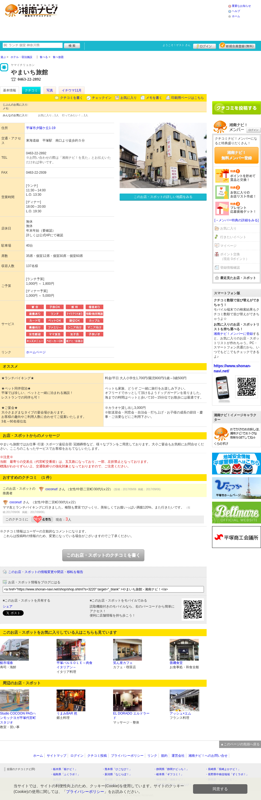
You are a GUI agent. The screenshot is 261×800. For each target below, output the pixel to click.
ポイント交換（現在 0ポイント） (234, 256)
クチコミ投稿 (97, 756)
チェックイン (101, 98)
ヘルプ (236, 11)
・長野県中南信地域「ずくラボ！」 (227, 774)
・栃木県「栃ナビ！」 (63, 769)
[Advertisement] (99, 20)
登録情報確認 (230, 267)
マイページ (228, 246)
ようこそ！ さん (177, 45)
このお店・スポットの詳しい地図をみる (163, 197)
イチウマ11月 (72, 90)
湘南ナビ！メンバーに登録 (233, 334)
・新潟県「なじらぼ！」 (117, 774)
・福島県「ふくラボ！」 (65, 774)
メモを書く (154, 98)
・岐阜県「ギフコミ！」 (169, 774)
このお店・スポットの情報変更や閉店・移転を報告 (45, 572)
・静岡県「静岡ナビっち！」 (171, 769)
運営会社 (178, 756)
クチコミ (31, 90)
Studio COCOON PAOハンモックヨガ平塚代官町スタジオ (18, 718)
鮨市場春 (6, 663)
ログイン (204, 45)
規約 (164, 756)
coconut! (51, 489)
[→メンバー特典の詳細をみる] (237, 220)
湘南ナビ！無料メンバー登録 (236, 155)
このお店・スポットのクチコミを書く (103, 555)
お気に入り (128, 98)
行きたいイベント (233, 237)
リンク (152, 756)
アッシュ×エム (180, 713)
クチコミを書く (71, 98)
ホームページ (36, 352)
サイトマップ (56, 756)
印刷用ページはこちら (187, 98)
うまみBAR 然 (67, 713)
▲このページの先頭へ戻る (240, 744)
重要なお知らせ (241, 5)
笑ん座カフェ (123, 663)
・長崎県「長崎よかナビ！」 (223, 769)
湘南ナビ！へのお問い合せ (208, 756)
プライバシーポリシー (127, 756)
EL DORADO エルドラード (131, 716)
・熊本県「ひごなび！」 (117, 769)
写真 (49, 90)
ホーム (236, 16)
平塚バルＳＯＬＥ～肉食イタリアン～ (74, 665)
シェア (8, 606)
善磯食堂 (176, 663)
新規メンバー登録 (237, 45)
